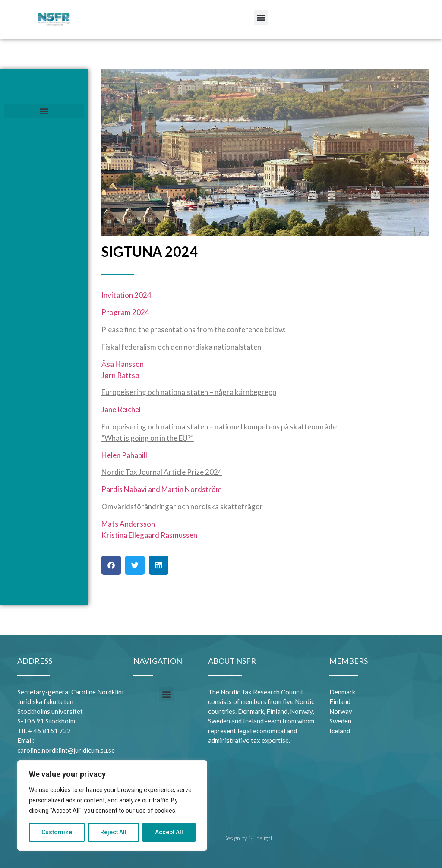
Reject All (114, 832)
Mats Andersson (128, 523)
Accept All (169, 832)
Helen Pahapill (124, 455)
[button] (261, 17)
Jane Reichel (121, 409)
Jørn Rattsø (120, 375)
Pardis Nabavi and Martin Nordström (161, 489)
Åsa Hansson (122, 364)
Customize (56, 832)
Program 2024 (125, 312)
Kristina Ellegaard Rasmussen (149, 535)
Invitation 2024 (126, 295)
